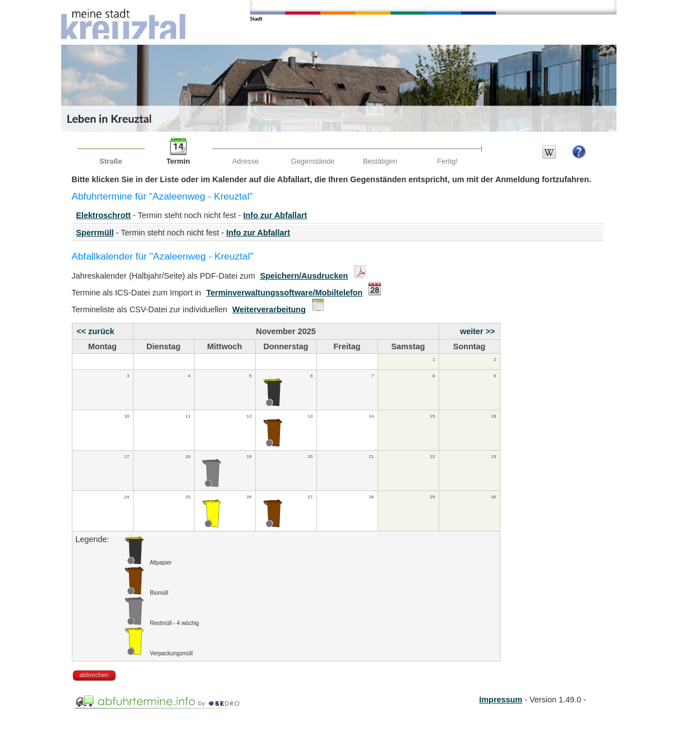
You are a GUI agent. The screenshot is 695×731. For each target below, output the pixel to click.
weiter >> (477, 331)
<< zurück (95, 331)
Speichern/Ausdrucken (304, 275)
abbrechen (94, 675)
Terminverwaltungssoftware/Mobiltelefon (284, 292)
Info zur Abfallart (275, 215)
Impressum (500, 699)
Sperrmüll (95, 232)
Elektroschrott (103, 215)
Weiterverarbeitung (269, 309)
